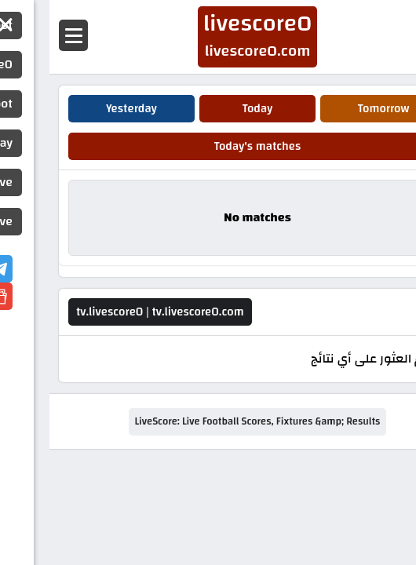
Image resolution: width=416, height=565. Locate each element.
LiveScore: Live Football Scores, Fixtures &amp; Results (207, 421)
